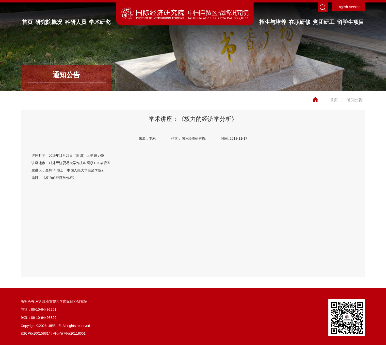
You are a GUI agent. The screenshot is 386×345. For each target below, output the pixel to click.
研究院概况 (48, 22)
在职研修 (299, 22)
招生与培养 (272, 22)
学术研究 (100, 22)
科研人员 (75, 22)
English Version (348, 7)
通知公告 (355, 100)
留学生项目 (350, 22)
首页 (27, 22)
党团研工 (324, 22)
